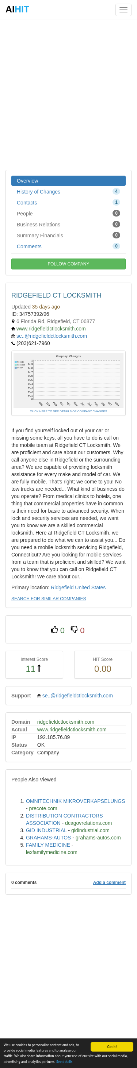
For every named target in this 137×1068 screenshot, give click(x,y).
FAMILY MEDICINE (48, 845)
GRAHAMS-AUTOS (48, 838)
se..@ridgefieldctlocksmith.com (51, 336)
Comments (68, 246)
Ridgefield (62, 587)
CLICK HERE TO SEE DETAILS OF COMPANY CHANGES (68, 411)
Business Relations (68, 224)
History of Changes (68, 191)
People (68, 213)
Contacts (68, 202)
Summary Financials (68, 235)
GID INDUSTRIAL (46, 830)
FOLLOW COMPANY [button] (69, 264)
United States (90, 587)
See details (64, 1061)
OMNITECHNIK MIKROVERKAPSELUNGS (75, 801)
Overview (27, 181)
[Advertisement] (68, 94)
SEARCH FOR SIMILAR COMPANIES (48, 598)
